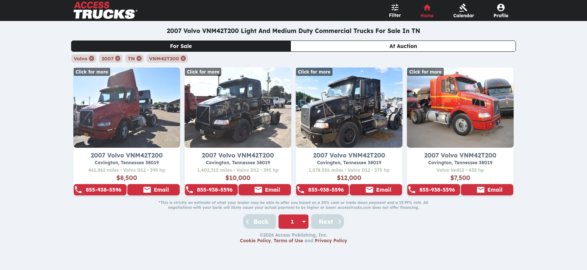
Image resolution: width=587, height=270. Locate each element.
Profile (500, 15)
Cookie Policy (255, 240)
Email (161, 189)
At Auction (403, 46)
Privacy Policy (331, 240)
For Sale (181, 46)
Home (427, 15)
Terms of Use (288, 240)
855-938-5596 (103, 189)
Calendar (463, 15)
